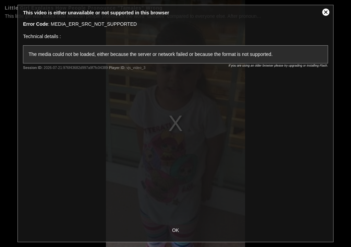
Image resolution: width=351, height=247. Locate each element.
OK (175, 230)
